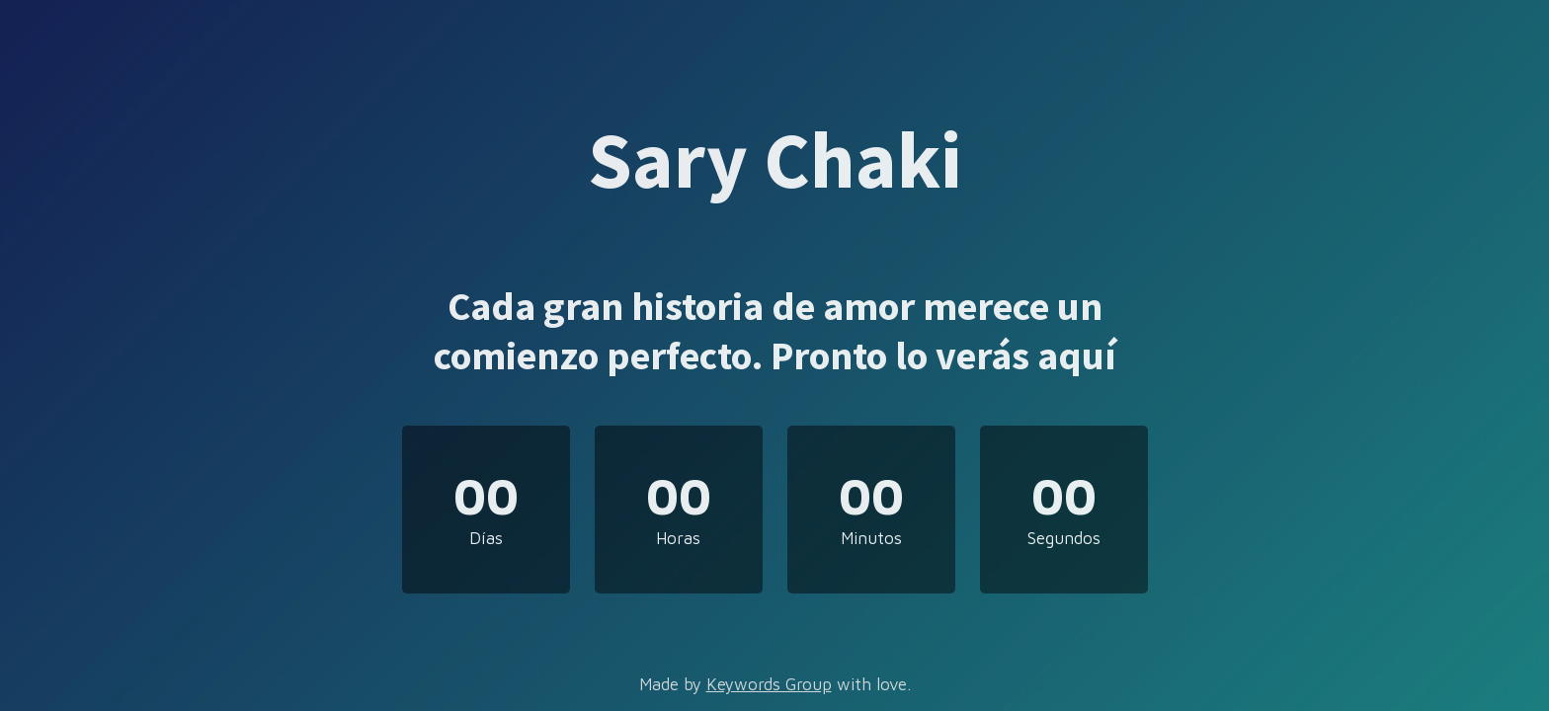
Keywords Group (769, 684)
